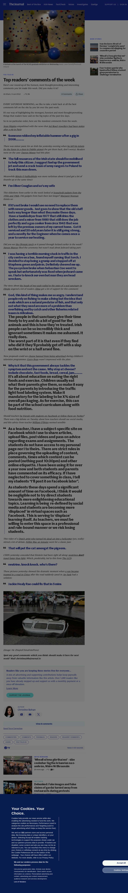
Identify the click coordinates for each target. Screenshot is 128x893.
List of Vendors (20, 882)
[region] (64, 843)
